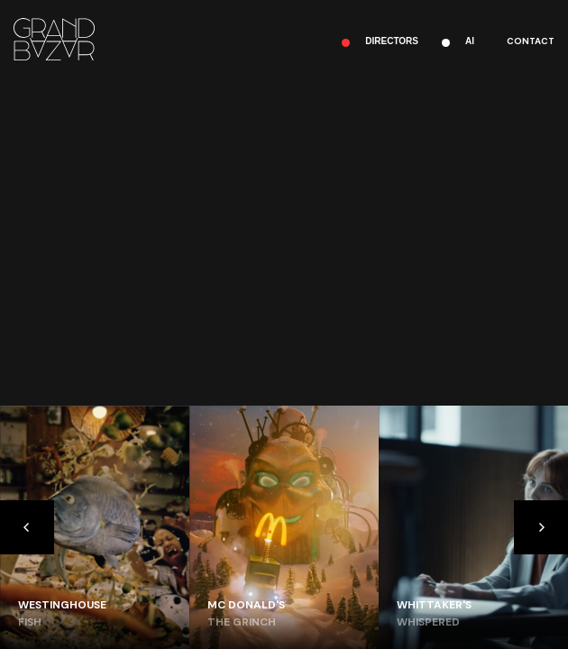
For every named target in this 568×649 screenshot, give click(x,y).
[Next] (541, 527)
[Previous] (27, 527)
